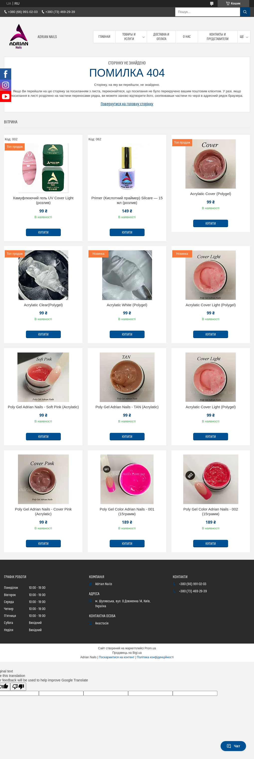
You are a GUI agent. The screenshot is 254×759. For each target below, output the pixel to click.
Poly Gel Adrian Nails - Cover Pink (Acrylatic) (43, 511)
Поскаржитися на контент (116, 657)
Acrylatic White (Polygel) (127, 305)
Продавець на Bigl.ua (127, 653)
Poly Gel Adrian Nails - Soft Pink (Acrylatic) (43, 407)
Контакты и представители (218, 37)
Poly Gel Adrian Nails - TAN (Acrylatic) (127, 407)
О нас (187, 37)
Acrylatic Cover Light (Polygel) (211, 305)
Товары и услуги (129, 37)
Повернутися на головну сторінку (127, 104)
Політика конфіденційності (155, 657)
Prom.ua (150, 648)
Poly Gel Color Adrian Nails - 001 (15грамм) (127, 511)
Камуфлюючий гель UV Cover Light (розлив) (43, 200)
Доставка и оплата (161, 37)
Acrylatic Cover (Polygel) (210, 194)
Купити (43, 233)
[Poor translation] (18, 687)
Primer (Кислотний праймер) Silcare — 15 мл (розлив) (127, 200)
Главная (104, 37)
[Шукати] (245, 11)
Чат (233, 746)
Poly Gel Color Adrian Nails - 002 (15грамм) (210, 511)
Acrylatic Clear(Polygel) (43, 305)
